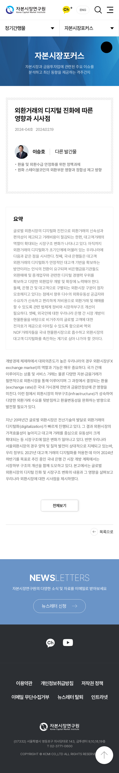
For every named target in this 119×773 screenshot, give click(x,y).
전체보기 (59, 505)
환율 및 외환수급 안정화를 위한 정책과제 (49, 164)
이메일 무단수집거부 (30, 697)
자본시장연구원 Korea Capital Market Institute (25, 10)
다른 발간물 (66, 152)
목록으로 (106, 531)
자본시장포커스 (78, 28)
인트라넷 (99, 697)
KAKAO (50, 643)
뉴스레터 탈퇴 (70, 697)
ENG (83, 10)
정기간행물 (15, 28)
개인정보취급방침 (57, 683)
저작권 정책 (92, 683)
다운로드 (92, 180)
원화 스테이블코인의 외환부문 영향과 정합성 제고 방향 (60, 169)
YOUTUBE (68, 642)
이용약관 (24, 683)
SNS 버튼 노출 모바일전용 (106, 47)
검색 (98, 10)
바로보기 (65, 180)
